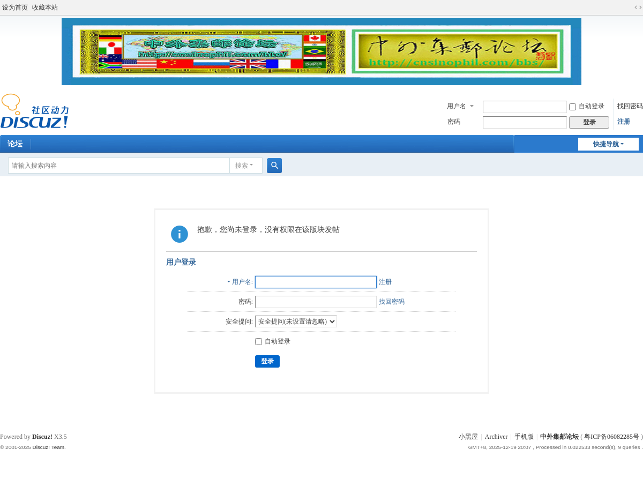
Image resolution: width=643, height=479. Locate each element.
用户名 (456, 106)
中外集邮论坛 (559, 436)
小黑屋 (468, 436)
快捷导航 (606, 144)
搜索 (241, 165)
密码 (453, 121)
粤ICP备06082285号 (611, 436)
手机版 (524, 436)
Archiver (496, 436)
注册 (623, 121)
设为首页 (15, 7)
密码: (245, 301)
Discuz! (42, 436)
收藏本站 (45, 7)
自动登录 (586, 106)
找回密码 (630, 106)
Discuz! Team (48, 447)
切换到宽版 (638, 7)
